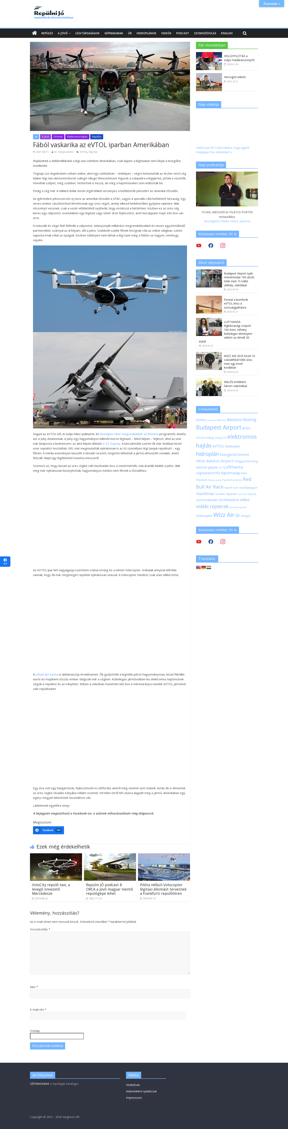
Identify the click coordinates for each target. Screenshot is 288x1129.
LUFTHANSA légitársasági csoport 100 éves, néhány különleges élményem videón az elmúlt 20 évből (225, 331)
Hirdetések (133, 1085)
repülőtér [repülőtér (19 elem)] (220, 494)
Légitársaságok (87, 33)
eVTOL (83, 152)
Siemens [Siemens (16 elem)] (242, 494)
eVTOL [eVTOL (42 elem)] (218, 446)
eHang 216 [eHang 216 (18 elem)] (220, 437)
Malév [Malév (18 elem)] (244, 473)
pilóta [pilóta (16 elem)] (219, 480)
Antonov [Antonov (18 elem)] (221, 420)
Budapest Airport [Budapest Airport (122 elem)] (218, 427)
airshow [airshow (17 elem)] (211, 420)
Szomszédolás (205, 33)
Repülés (47, 33)
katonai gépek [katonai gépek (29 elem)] (206, 467)
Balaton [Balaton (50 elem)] (234, 419)
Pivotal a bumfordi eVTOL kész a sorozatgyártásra (236, 303)
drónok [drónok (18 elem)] (200, 437)
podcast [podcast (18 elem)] (237, 480)
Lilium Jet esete (47, 674)
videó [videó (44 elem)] (245, 499)
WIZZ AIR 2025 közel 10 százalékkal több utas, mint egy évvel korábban (239, 362)
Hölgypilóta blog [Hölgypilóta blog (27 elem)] (246, 461)
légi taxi (93, 152)
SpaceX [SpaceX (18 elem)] (252, 494)
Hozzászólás (40, 929)
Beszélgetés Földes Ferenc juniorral (227, 221)
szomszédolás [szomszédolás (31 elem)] (207, 500)
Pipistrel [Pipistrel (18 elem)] (227, 480)
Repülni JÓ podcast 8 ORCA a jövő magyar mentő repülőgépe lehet (109, 889)
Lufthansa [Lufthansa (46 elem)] (233, 467)
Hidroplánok (146, 33)
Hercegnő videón (235, 77)
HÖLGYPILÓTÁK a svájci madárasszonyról (239, 58)
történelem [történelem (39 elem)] (229, 499)
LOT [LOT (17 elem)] (220, 467)
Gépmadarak (113, 33)
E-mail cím (38, 1009)
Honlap (35, 1031)
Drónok (58, 136)
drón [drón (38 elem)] (246, 428)
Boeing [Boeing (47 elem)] (249, 419)
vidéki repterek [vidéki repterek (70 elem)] (212, 506)
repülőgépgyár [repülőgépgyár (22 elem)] (248, 487)
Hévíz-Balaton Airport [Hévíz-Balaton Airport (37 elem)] (214, 460)
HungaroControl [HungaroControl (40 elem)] (234, 454)
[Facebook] (48, 830)
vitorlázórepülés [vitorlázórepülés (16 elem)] (238, 507)
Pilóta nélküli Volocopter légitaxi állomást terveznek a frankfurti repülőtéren (163, 889)
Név (34, 987)
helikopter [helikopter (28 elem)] (232, 446)
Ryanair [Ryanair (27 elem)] (231, 494)
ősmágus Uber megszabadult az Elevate (129, 434)
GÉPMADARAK (39, 1084)
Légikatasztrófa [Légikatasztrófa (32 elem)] (208, 473)
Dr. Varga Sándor (64, 152)
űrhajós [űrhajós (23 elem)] (246, 516)
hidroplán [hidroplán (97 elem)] (207, 453)
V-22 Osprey (111, 443)
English (227, 33)
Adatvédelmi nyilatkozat (141, 1091)
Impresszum (134, 1098)
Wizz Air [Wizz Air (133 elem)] (224, 515)
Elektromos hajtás (77, 136)
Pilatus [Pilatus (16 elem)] (211, 480)
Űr (130, 33)
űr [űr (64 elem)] (237, 515)
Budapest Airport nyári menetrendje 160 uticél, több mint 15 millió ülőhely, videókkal (239, 279)
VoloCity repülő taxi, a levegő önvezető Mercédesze (51, 889)
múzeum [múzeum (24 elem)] (201, 480)
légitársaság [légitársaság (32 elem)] (230, 473)
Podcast (182, 33)
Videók (166, 33)
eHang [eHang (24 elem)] (209, 437)
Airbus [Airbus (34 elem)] (201, 419)
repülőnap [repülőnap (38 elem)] (205, 493)
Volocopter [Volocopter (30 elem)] (204, 516)
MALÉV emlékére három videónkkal (235, 384)
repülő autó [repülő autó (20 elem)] (231, 487)
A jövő (63, 33)
